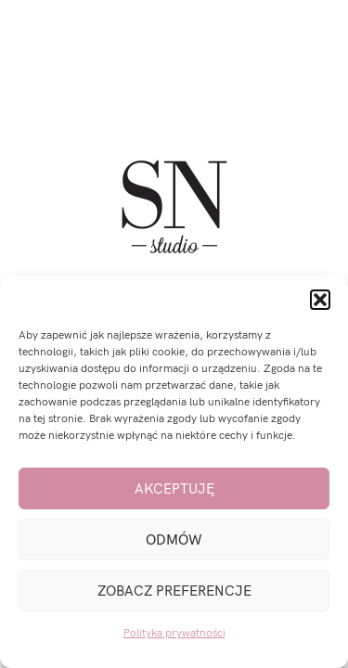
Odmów (174, 540)
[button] (320, 299)
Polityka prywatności (174, 633)
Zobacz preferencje (174, 591)
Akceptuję (174, 489)
